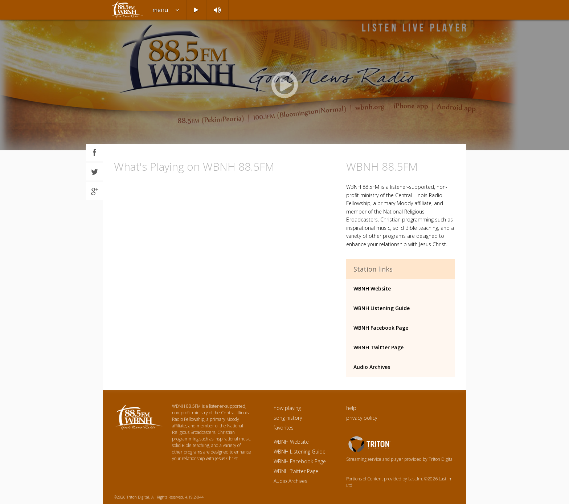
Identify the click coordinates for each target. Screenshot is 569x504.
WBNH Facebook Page (380, 327)
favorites (284, 427)
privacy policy (361, 417)
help (351, 408)
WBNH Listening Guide (381, 308)
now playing (287, 408)
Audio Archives (371, 366)
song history (288, 417)
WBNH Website (372, 288)
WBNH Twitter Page (378, 347)
